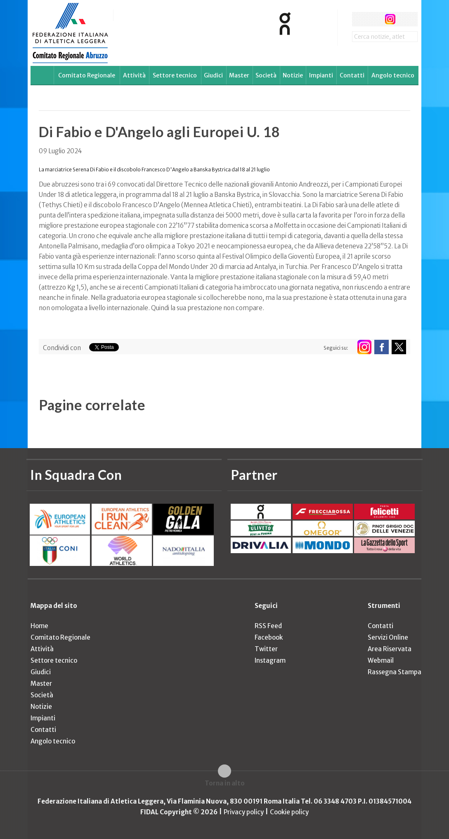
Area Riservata (389, 649)
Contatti (352, 75)
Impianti (321, 75)
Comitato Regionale (86, 75)
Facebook (269, 637)
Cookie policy (289, 812)
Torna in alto (225, 783)
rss (405, 19)
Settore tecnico (175, 75)
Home (39, 626)
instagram (390, 19)
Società (265, 75)
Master (239, 75)
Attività (134, 75)
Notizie (293, 75)
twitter (374, 19)
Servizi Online (388, 637)
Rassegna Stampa (394, 672)
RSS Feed (268, 626)
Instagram (270, 660)
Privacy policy (244, 812)
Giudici (213, 75)
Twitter (266, 649)
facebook (359, 19)
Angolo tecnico (392, 75)
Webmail (381, 660)
